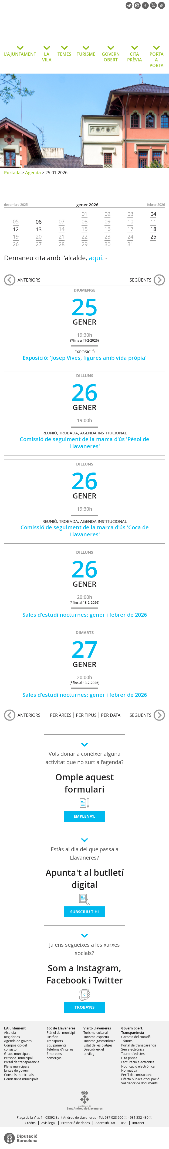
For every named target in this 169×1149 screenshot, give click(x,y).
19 (16, 236)
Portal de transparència (21, 1062)
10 (130, 221)
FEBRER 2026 (156, 204)
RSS (124, 1123)
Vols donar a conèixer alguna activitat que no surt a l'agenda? (84, 758)
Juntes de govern (16, 1070)
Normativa (129, 1070)
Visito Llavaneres (97, 1028)
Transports (55, 1041)
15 (84, 229)
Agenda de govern (18, 1041)
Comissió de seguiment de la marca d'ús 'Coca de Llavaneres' (85, 531)
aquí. (96, 257)
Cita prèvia (129, 1058)
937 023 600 (114, 1117)
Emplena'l (84, 816)
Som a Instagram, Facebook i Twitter (84, 974)
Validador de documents (139, 1083)
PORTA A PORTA (157, 59)
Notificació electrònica (138, 1066)
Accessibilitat (105, 1123)
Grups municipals (17, 1053)
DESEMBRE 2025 (16, 204)
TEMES (64, 54)
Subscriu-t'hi (84, 911)
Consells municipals (19, 1074)
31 (130, 244)
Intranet (138, 1123)
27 (39, 244)
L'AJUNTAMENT (20, 54)
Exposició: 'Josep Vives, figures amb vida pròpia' (85, 357)
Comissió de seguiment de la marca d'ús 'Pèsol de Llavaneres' (84, 442)
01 (84, 213)
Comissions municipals (21, 1079)
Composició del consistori (15, 1047)
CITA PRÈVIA (134, 57)
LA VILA (47, 57)
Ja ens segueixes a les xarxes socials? (84, 949)
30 (107, 244)
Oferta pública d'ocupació (140, 1079)
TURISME (86, 54)
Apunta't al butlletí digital (85, 879)
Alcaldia (10, 1032)
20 (39, 236)
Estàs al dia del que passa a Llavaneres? (85, 853)
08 (84, 221)
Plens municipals (16, 1066)
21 (62, 236)
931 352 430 (139, 1117)
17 (130, 229)
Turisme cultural (95, 1032)
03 (130, 213)
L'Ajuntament (15, 1028)
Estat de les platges (98, 1045)
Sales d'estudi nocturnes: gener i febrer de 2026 (84, 614)
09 (107, 221)
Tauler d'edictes (133, 1053)
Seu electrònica (132, 1049)
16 (107, 229)
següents (140, 280)
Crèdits (30, 1123)
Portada (12, 173)
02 (107, 213)
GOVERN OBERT (111, 57)
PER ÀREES (61, 715)
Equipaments (56, 1045)
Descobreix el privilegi (93, 1051)
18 (153, 229)
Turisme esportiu (96, 1037)
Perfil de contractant (136, 1074)
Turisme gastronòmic (99, 1041)
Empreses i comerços (55, 1055)
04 (153, 213)
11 (153, 221)
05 (16, 221)
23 (107, 236)
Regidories (12, 1037)
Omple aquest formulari (84, 783)
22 (84, 236)
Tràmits (127, 1041)
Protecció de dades (75, 1123)
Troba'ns (84, 1007)
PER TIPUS (86, 715)
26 (16, 244)
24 (130, 236)
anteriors (29, 280)
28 (62, 244)
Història (53, 1037)
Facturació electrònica (137, 1062)
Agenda (33, 173)
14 (62, 229)
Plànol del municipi (61, 1032)
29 (84, 244)
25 (153, 236)
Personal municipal (18, 1058)
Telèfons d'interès (60, 1049)
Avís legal (48, 1123)
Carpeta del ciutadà (136, 1037)
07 (62, 221)
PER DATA (110, 715)
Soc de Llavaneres (61, 1028)
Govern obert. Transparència (132, 1030)
